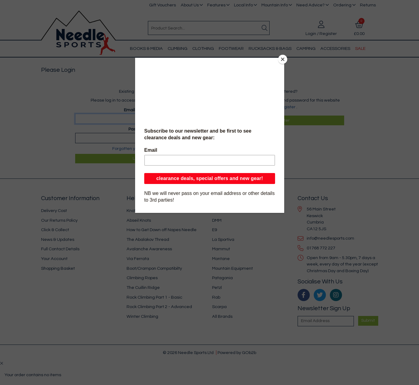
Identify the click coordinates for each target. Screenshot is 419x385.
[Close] (282, 59)
